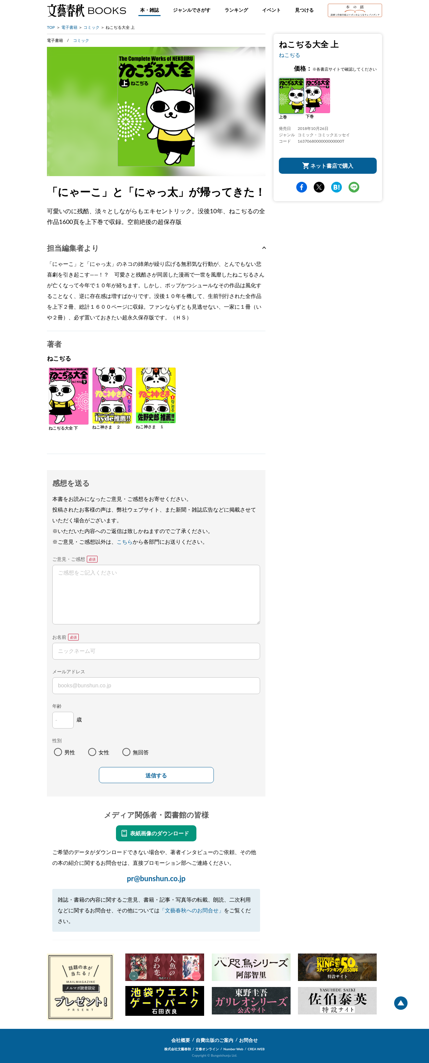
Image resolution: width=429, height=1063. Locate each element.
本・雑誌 (149, 10)
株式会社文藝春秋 (177, 1049)
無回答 (141, 752)
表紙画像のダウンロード (159, 833)
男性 (69, 752)
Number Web (233, 1049)
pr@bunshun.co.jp (156, 878)
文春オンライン (207, 1049)
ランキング (236, 10)
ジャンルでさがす (191, 10)
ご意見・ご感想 (68, 559)
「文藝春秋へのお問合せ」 (192, 910)
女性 (104, 752)
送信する (156, 775)
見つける (304, 10)
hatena (336, 187)
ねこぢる (289, 55)
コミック (91, 27)
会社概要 (180, 1040)
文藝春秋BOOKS (86, 10)
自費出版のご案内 (214, 1040)
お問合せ (248, 1040)
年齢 (57, 706)
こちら (125, 541)
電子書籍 (69, 27)
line (354, 187)
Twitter (319, 187)
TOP (51, 27)
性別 (57, 740)
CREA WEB (256, 1049)
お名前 (59, 637)
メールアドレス (68, 671)
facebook (301, 187)
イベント (271, 10)
